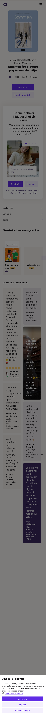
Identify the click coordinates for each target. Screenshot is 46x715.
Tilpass (22, 705)
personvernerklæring (14, 693)
